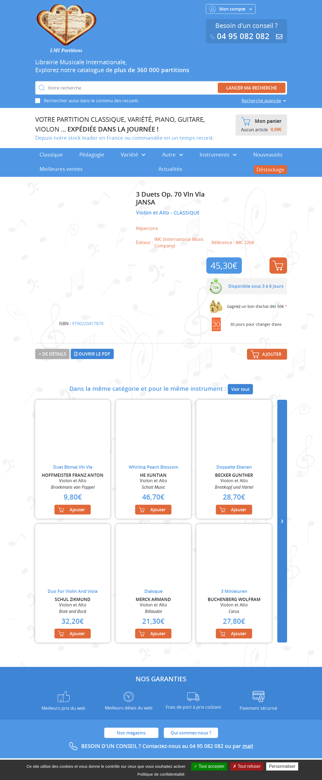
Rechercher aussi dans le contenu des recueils (91, 101)
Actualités (170, 168)
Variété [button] (133, 154)
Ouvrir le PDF (92, 354)
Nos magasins (131, 733)
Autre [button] (172, 154)
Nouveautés (267, 154)
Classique (51, 154)
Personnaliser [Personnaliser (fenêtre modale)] (282, 766)
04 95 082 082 (241, 36)
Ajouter (277, 265)
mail (247, 746)
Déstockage (270, 169)
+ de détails (52, 354)
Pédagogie (91, 154)
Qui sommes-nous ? (191, 733)
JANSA (145, 202)
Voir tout (240, 389)
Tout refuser (247, 766)
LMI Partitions (66, 50)
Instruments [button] (218, 154)
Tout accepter (209, 766)
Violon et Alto (153, 212)
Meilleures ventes (61, 168)
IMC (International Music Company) (179, 242)
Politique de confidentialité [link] (160, 774)
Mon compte (230, 9)
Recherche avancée (261, 101)
